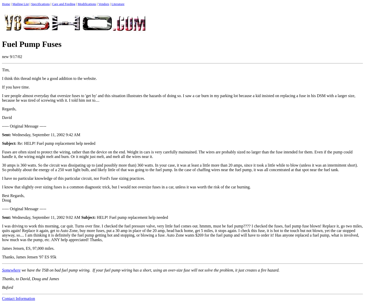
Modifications (87, 4)
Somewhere (11, 270)
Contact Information (18, 298)
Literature (118, 4)
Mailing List (20, 4)
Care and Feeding (63, 4)
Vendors (103, 4)
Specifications (40, 4)
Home (6, 4)
